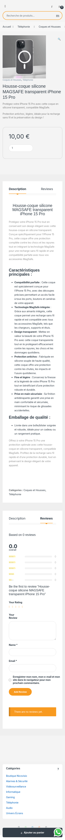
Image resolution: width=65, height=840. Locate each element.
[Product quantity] (21, 148)
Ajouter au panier (34, 832)
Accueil (7, 26)
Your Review (13, 616)
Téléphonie (24, 26)
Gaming (10, 797)
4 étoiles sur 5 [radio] (20, 607)
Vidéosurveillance (16, 786)
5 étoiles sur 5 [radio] (23, 607)
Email (13, 660)
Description (17, 189)
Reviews (47, 189)
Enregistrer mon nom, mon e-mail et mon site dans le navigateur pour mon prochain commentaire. (36, 679)
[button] (59, 39)
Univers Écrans (14, 813)
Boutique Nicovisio (16, 775)
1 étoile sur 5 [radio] (10, 607)
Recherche (57, 15)
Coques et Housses (50, 26)
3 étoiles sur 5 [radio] (16, 607)
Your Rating (15, 602)
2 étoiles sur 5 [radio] (13, 607)
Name (13, 644)
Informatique (13, 791)
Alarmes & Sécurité (16, 781)
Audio (9, 807)
